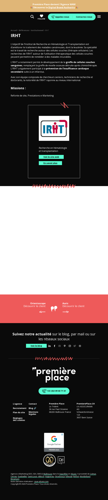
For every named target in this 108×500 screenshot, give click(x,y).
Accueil (14, 30)
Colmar (93, 474)
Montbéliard (85, 476)
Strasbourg (60, 476)
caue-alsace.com (41, 481)
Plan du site (19, 412)
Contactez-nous (84, 17)
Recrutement (19, 408)
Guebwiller (22, 476)
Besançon (15, 479)
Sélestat (68, 476)
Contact (33, 404)
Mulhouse (48, 474)
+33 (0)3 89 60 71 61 (53, 391)
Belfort (76, 476)
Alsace (73, 474)
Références (24, 30)
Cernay (14, 476)
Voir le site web (51, 156)
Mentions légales (33, 413)
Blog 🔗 (32, 408)
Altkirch (41, 476)
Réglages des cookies (19, 419)
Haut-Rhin (63, 474)
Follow (41, 17)
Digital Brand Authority (61, 7)
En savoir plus (50, 163)
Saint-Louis (32, 476)
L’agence (17, 404)
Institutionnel (37, 30)
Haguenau (49, 476)
